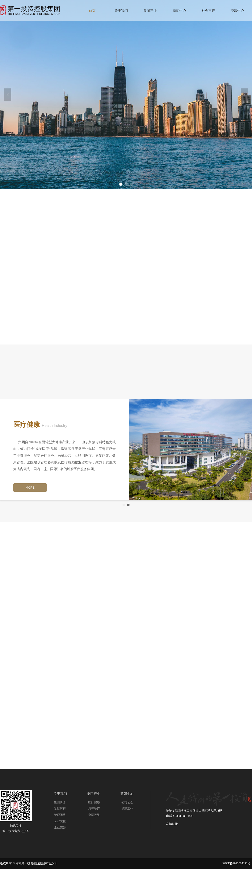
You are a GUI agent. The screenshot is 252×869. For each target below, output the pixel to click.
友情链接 (172, 824)
